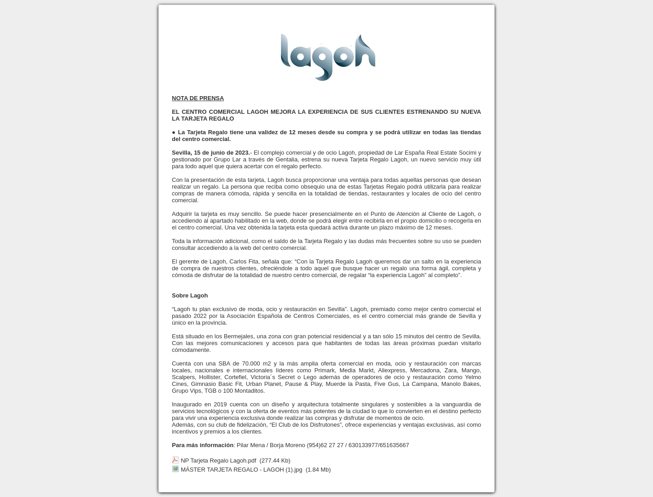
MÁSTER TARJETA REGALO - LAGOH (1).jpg (241, 469)
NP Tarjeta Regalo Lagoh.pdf (218, 460)
